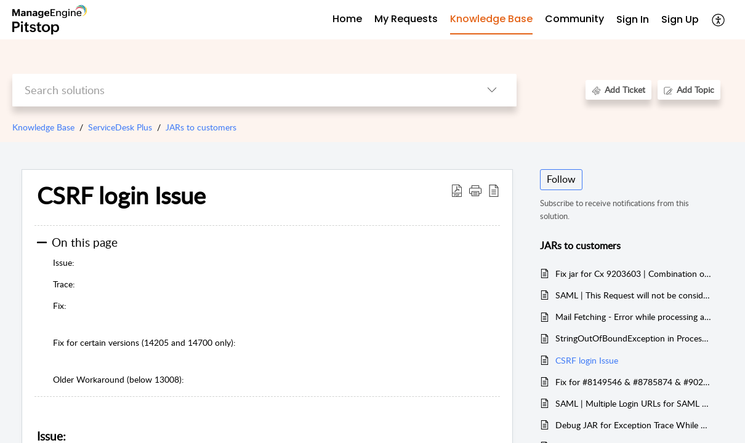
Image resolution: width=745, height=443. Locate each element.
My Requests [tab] (406, 19)
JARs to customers (201, 127)
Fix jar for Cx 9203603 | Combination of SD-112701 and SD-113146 (633, 273)
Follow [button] (561, 179)
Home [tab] (347, 19)
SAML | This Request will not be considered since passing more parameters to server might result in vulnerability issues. (633, 295)
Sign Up (680, 19)
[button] (719, 20)
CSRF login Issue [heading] (121, 195)
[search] (239, 90)
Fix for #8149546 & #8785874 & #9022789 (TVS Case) (633, 382)
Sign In (632, 19)
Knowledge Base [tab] (491, 19)
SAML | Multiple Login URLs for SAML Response (633, 403)
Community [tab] (574, 19)
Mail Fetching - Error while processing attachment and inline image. (633, 316)
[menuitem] (632, 20)
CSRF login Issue (586, 360)
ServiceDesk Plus (120, 127)
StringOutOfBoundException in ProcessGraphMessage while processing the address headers (633, 338)
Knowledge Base (43, 127)
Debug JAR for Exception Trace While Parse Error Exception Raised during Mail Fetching (633, 425)
